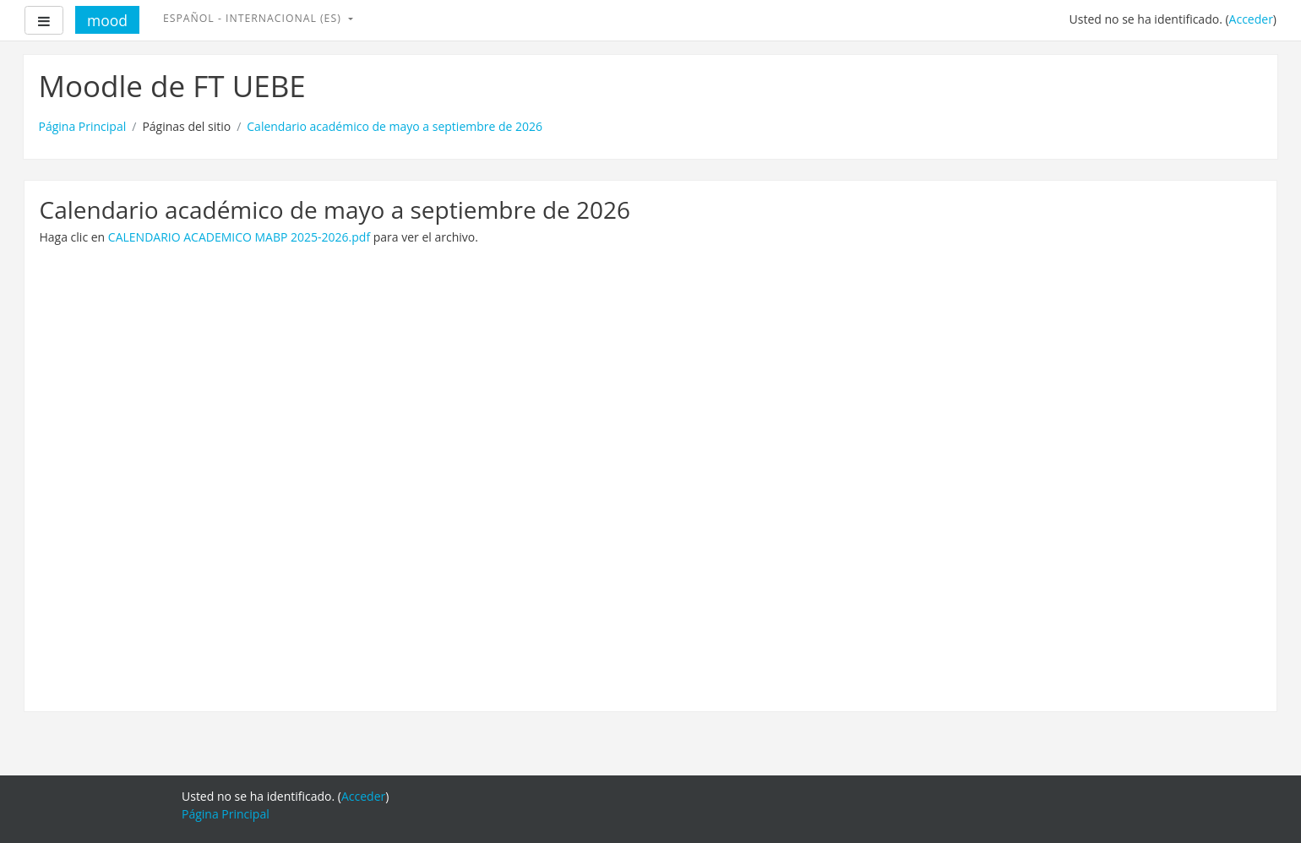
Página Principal (83, 126)
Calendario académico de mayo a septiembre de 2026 (394, 126)
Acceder (1251, 19)
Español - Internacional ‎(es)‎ (254, 18)
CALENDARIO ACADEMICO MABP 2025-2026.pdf (239, 237)
